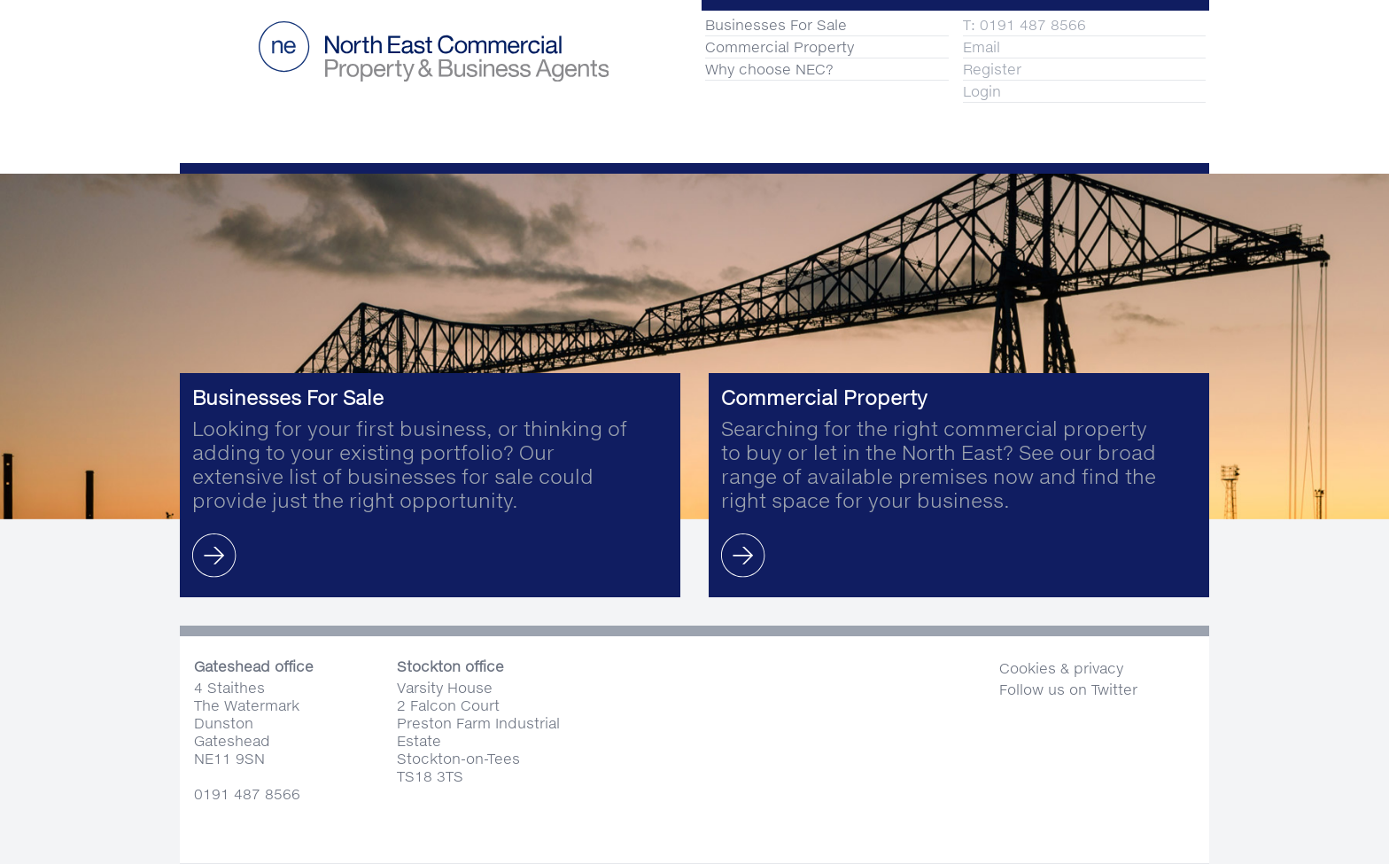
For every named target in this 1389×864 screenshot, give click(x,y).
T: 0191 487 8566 (1024, 24)
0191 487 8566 (247, 793)
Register (992, 68)
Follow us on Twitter (1068, 689)
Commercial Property (779, 46)
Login (982, 90)
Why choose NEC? (769, 68)
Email (981, 46)
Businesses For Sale (776, 24)
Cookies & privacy (1061, 667)
